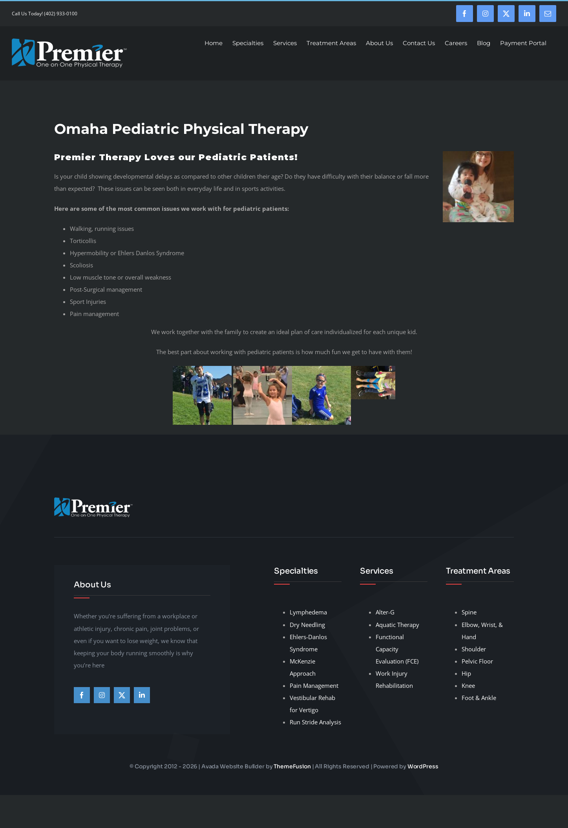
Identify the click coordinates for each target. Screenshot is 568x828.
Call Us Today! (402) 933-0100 (44, 13)
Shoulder (474, 649)
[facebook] (82, 695)
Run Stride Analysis (315, 722)
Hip (466, 673)
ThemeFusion (292, 766)
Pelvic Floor (477, 661)
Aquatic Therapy (397, 625)
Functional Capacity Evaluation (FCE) (397, 649)
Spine (469, 612)
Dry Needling (307, 625)
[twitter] (122, 695)
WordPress (422, 766)
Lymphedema (308, 612)
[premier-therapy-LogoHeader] (93, 500)
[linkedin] (142, 695)
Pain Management (314, 685)
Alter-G (385, 612)
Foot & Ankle (479, 698)
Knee (468, 685)
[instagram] (102, 695)
